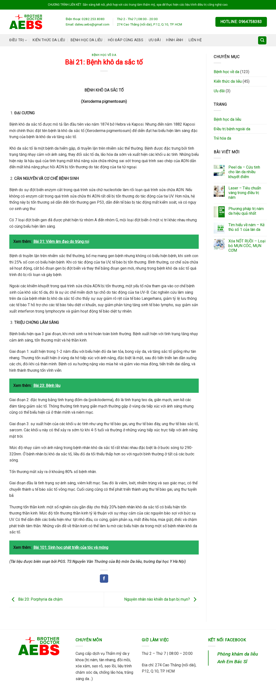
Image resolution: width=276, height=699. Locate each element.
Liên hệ (195, 40)
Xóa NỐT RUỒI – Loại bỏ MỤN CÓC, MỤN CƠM (246, 246)
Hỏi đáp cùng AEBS (125, 40)
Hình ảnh (174, 40)
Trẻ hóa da (222, 138)
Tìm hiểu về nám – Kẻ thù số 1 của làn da (246, 227)
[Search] (262, 40)
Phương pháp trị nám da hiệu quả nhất (246, 211)
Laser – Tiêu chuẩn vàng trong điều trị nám (244, 193)
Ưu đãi (155, 40)
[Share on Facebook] (104, 578)
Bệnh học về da (104, 55)
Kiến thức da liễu (49, 40)
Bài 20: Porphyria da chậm (36, 599)
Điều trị (18, 40)
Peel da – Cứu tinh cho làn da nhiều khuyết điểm (244, 172)
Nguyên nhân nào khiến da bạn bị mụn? (161, 599)
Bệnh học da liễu (87, 40)
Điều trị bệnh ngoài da (232, 129)
